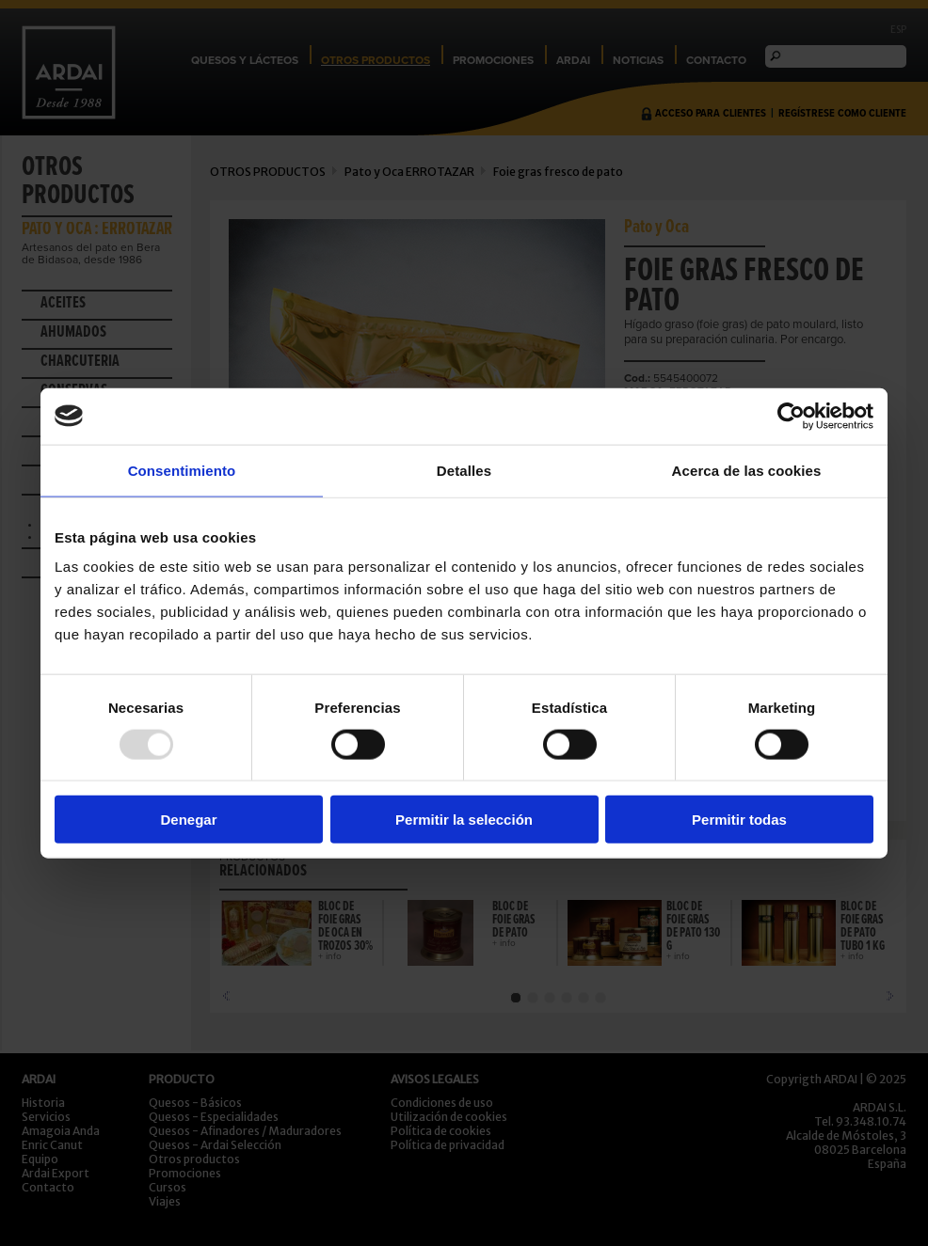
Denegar (188, 820)
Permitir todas (739, 820)
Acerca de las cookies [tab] (747, 470)
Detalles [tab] (464, 470)
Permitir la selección (464, 820)
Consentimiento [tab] (182, 470)
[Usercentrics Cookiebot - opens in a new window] (791, 416)
